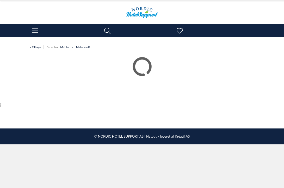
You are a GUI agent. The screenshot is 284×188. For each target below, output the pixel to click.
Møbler (64, 47)
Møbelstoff (83, 47)
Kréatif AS (182, 136)
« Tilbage (35, 47)
